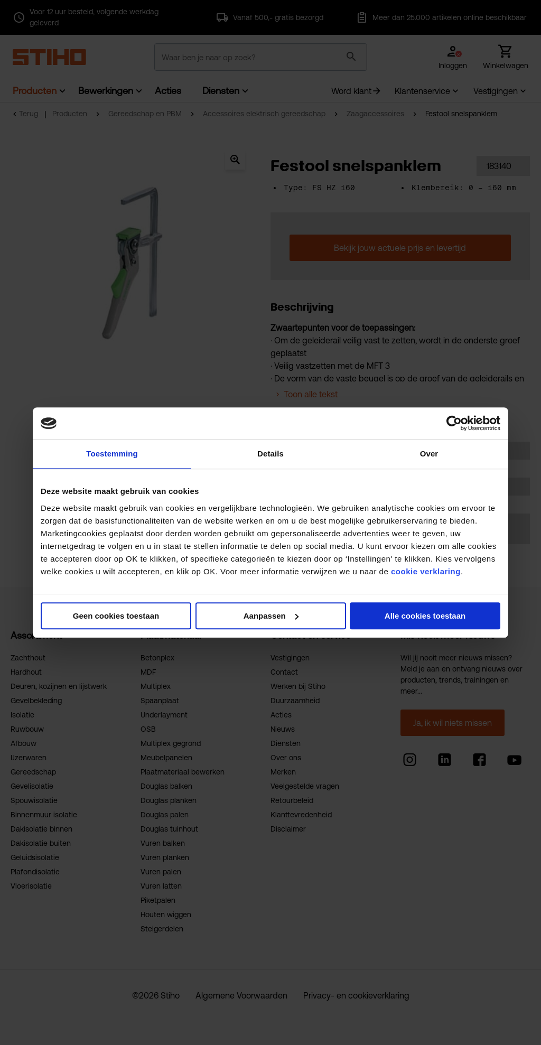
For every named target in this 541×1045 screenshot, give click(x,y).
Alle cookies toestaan (425, 615)
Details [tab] (270, 453)
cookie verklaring (426, 571)
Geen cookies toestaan (116, 615)
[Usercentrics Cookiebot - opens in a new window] (454, 423)
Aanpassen (271, 615)
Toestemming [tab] (112, 453)
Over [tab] (429, 453)
